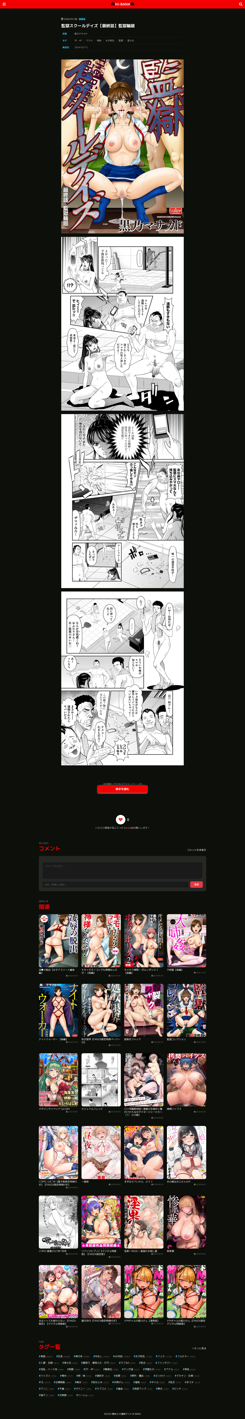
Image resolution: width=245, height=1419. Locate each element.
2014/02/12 (81, 47)
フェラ (165, 1356)
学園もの (153, 1369)
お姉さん (122, 1382)
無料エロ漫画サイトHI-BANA (126, 1413)
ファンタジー (167, 1362)
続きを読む (122, 789)
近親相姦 (63, 1382)
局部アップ (143, 1388)
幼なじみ (101, 1382)
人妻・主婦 (50, 1362)
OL (45, 1382)
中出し (102, 1356)
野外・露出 (141, 1375)
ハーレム (86, 1395)
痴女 (82, 1382)
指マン (47, 1395)
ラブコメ (105, 1388)
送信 (196, 884)
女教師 (66, 1395)
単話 (99, 40)
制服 (74, 1369)
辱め (67, 1375)
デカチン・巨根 (187, 1375)
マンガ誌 (132, 1369)
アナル (89, 40)
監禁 (121, 40)
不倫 (64, 1388)
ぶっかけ (163, 1375)
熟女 (163, 1388)
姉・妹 (85, 1375)
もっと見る (200, 1348)
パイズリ (48, 1375)
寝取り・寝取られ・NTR (99, 1362)
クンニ (47, 1388)
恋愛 (121, 1375)
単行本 (82, 1356)
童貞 (123, 1388)
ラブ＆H (128, 1362)
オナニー (84, 1388)
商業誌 (82, 19)
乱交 (175, 1382)
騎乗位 (111, 1369)
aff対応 (122, 1356)
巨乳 (64, 1356)
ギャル (158, 1382)
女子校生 (109, 40)
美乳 (190, 1369)
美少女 (130, 40)
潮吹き (103, 1375)
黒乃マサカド (81, 33)
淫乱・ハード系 (52, 1369)
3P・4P (78, 40)
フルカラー (186, 1356)
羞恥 (140, 1382)
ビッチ (180, 1388)
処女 (146, 1362)
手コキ (193, 1382)
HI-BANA (122, 4)
